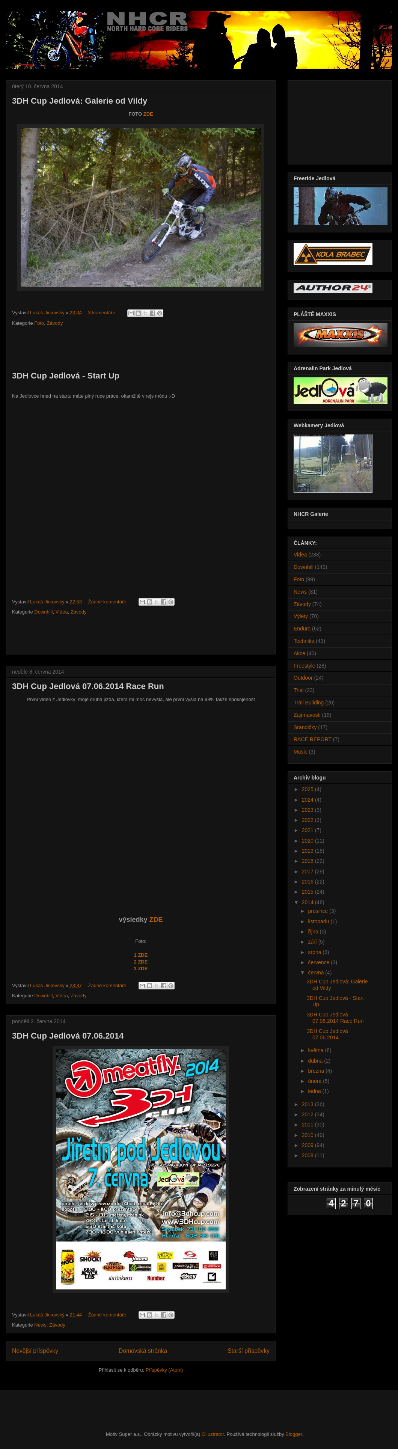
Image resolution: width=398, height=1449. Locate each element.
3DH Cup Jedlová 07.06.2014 (68, 1035)
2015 (308, 892)
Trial (299, 690)
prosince (318, 911)
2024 (308, 800)
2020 (308, 841)
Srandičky (305, 727)
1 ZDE (141, 955)
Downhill (43, 612)
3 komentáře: (103, 312)
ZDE (148, 114)
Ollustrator (213, 1434)
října (314, 932)
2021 (308, 830)
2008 (308, 1155)
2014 (308, 902)
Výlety (301, 616)
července (319, 962)
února (315, 1081)
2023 (308, 810)
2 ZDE (141, 962)
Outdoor (303, 678)
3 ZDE (141, 968)
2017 (308, 871)
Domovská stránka (143, 1351)
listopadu (319, 921)
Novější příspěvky (35, 1351)
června (316, 973)
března (317, 1071)
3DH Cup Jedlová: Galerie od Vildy (79, 101)
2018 (308, 861)
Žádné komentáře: (108, 602)
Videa (62, 612)
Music (301, 752)
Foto (39, 323)
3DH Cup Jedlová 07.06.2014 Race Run (88, 686)
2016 (308, 882)
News (40, 1325)
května (316, 1050)
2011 (308, 1125)
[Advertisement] (141, 348)
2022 (308, 820)
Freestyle (304, 666)
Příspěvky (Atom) (164, 1370)
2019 (308, 851)
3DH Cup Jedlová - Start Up (65, 375)
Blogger (293, 1434)
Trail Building (309, 703)
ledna (315, 1091)
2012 (308, 1114)
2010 (308, 1135)
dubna (316, 1061)
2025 (308, 789)
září (313, 942)
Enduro (302, 629)
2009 (308, 1145)
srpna (315, 952)
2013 (308, 1104)
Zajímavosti (307, 715)
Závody (55, 323)
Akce (299, 653)
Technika (304, 641)
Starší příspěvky (249, 1351)
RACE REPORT (313, 739)
